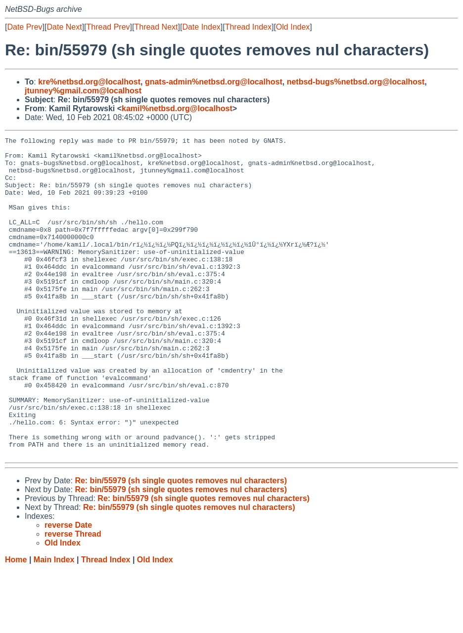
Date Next (64, 27)
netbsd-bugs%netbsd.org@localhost (356, 82)
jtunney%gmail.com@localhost (83, 90)
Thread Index (248, 27)
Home (16, 623)
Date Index (201, 27)
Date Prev (24, 27)
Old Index (293, 27)
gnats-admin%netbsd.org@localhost (213, 82)
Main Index (54, 623)
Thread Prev (108, 27)
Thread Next (156, 27)
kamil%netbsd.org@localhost (177, 108)
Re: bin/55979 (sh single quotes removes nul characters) (181, 544)
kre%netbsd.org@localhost (89, 82)
